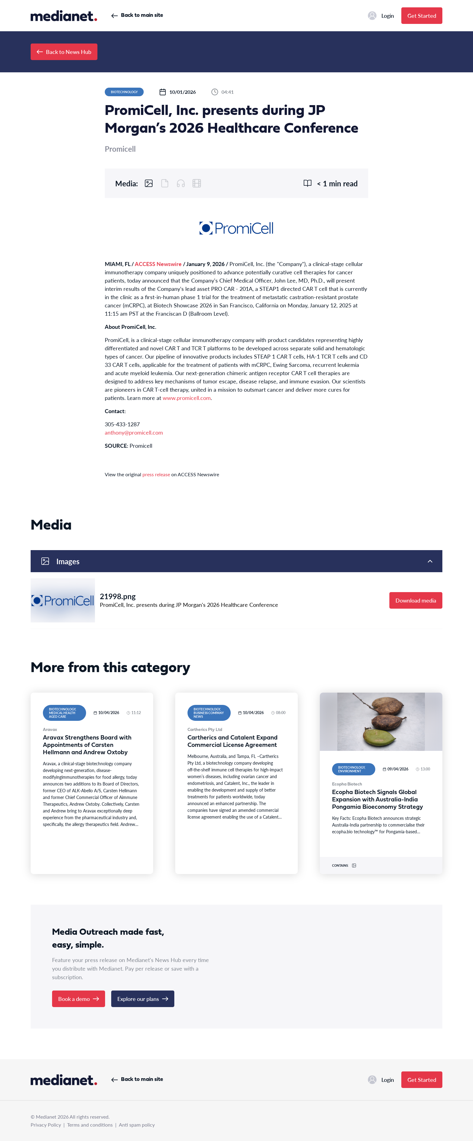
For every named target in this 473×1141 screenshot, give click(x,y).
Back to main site (137, 15)
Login (381, 15)
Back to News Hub (64, 51)
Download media (415, 600)
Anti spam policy (137, 1124)
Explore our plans (142, 998)
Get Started (421, 15)
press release (156, 474)
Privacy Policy (46, 1124)
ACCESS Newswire (158, 264)
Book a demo (78, 998)
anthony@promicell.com (134, 432)
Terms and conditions (90, 1124)
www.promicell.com (187, 397)
